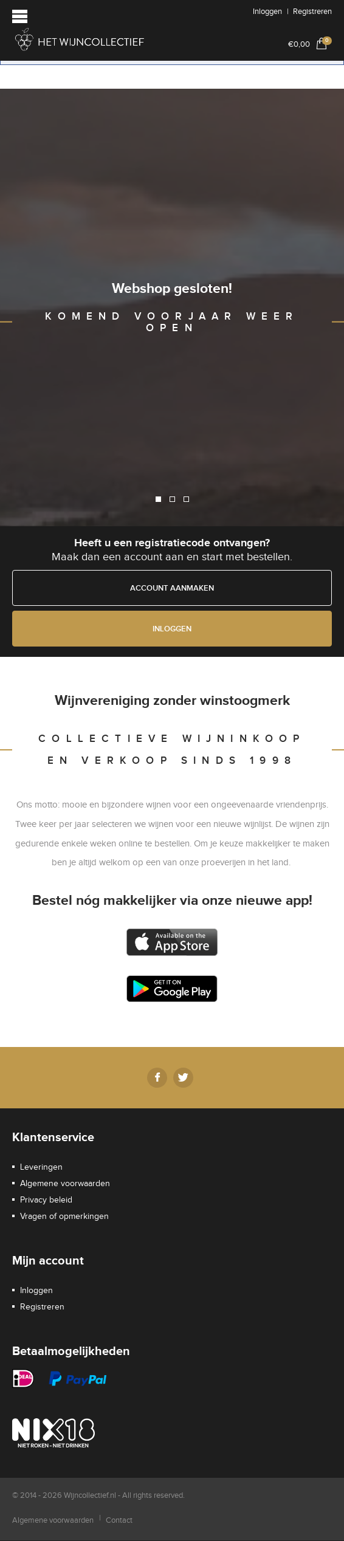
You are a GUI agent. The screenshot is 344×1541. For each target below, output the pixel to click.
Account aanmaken (172, 588)
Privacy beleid (46, 1200)
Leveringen (41, 1167)
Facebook (157, 1077)
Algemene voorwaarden (65, 1184)
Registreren (312, 11)
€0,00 (310, 42)
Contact (119, 1520)
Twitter (183, 1077)
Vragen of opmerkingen (64, 1216)
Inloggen (267, 11)
